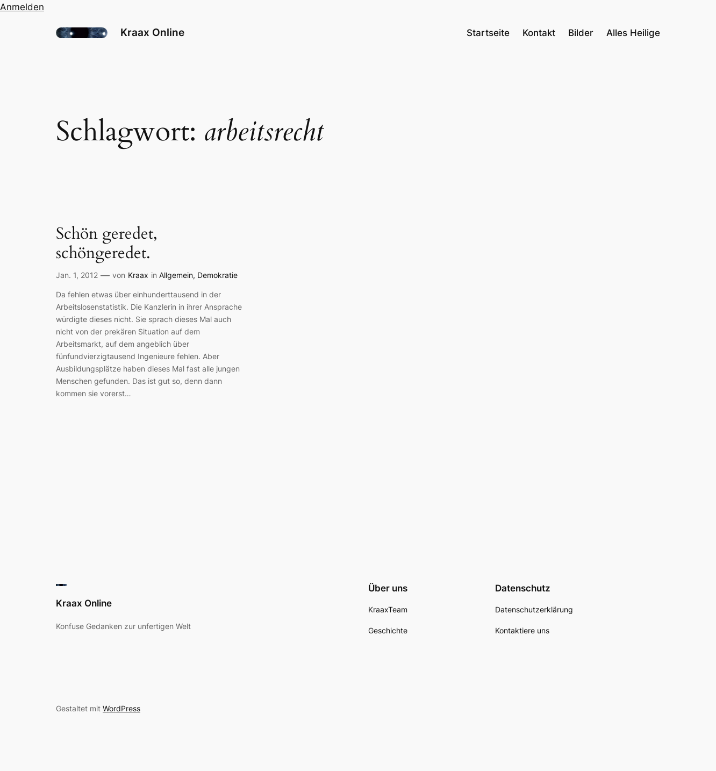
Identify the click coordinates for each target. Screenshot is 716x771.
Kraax (138, 275)
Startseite (488, 32)
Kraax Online (152, 32)
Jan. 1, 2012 (77, 275)
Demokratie (217, 275)
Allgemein (176, 275)
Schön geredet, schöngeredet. (106, 244)
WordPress (121, 708)
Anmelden (22, 7)
